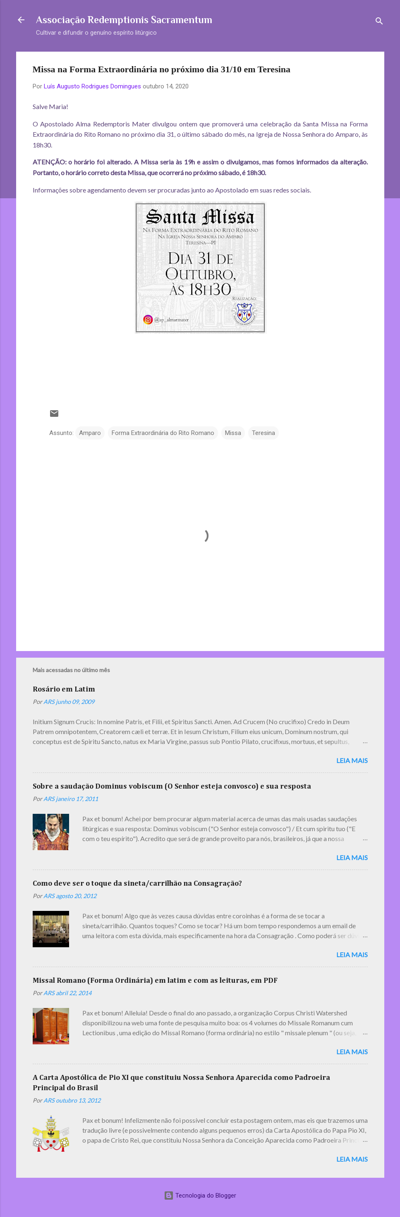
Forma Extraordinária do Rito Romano (163, 433)
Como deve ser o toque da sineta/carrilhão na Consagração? (137, 883)
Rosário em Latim (64, 689)
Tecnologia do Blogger (200, 1195)
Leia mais (352, 760)
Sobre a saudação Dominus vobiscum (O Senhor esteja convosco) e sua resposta (172, 786)
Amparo (90, 433)
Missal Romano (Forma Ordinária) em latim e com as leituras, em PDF (155, 980)
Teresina (263, 433)
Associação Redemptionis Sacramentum (124, 19)
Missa (233, 433)
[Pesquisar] (379, 22)
